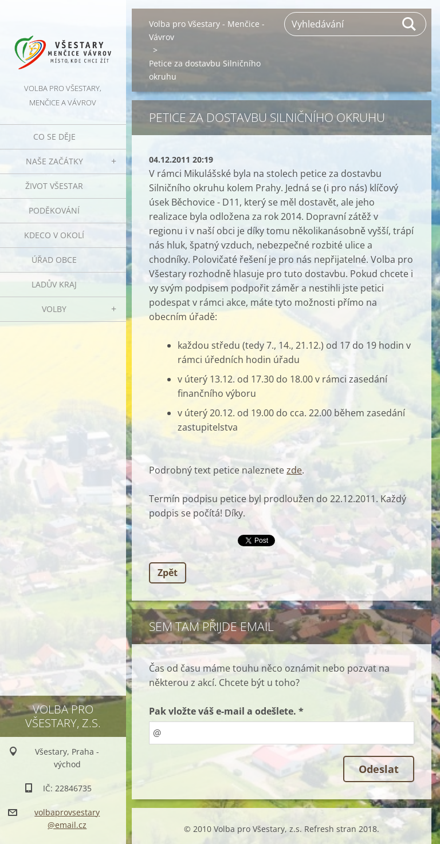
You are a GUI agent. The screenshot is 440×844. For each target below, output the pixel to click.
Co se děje (54, 136)
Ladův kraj (54, 284)
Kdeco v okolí (54, 235)
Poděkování (54, 210)
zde (294, 470)
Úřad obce (54, 259)
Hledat (409, 24)
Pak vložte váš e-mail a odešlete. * (226, 711)
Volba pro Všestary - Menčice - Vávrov (207, 30)
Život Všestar (54, 185)
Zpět (168, 572)
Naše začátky (54, 161)
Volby (54, 308)
